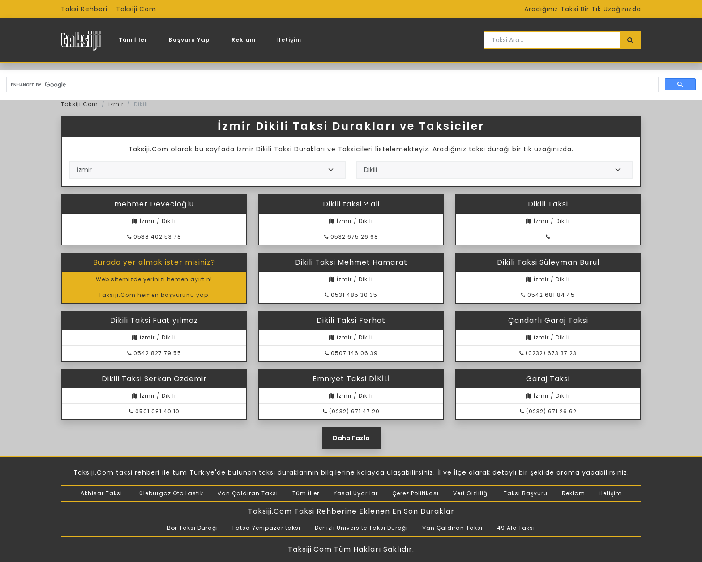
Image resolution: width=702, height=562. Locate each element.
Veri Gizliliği (471, 493)
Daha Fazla (351, 437)
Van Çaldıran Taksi (248, 493)
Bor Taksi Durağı (192, 528)
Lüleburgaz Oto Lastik (170, 493)
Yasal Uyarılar (356, 493)
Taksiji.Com (79, 104)
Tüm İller (133, 39)
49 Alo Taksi (516, 528)
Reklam (243, 39)
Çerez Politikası (415, 493)
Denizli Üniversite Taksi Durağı (361, 528)
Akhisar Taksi (101, 493)
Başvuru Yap (189, 39)
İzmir (116, 104)
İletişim (289, 39)
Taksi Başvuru (526, 493)
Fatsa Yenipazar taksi (266, 528)
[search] (331, 84)
